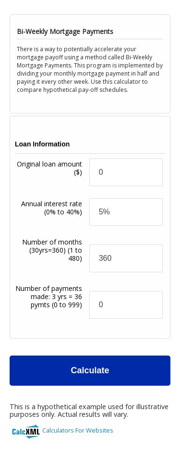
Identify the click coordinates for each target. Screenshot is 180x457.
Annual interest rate (51, 207)
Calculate (90, 370)
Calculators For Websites (77, 430)
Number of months (52, 250)
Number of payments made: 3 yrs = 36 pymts (48, 296)
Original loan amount (49, 168)
